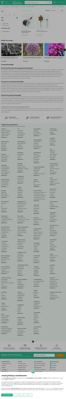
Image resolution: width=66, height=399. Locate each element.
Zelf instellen (18, 395)
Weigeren (28, 395)
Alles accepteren (7, 395)
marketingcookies (49, 388)
